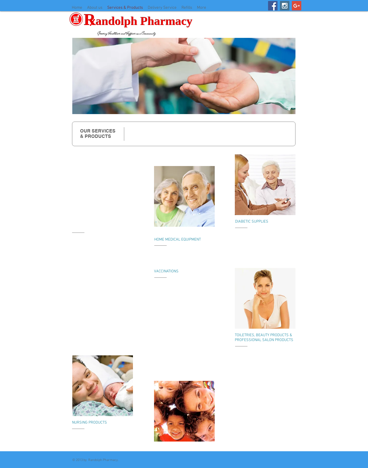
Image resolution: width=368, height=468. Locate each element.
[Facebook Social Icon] (273, 5)
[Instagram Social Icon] (284, 5)
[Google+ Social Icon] (296, 5)
